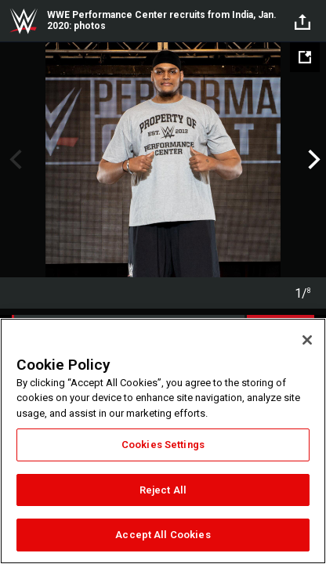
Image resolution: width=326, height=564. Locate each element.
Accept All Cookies (162, 534)
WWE (23, 21)
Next (312, 159)
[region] (163, 441)
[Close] (307, 340)
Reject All (163, 490)
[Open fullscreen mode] (305, 57)
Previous (13, 159)
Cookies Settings (163, 444)
